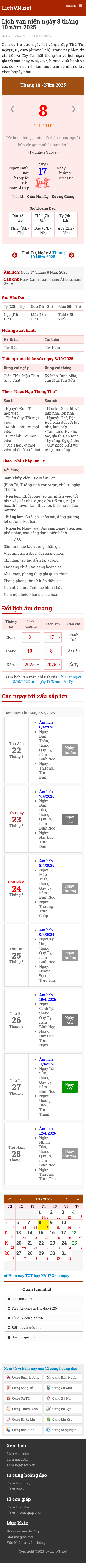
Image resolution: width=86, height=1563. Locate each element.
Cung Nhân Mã (20, 1419)
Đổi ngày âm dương (25, 1327)
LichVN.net (16, 8)
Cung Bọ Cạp (58, 1409)
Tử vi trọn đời (18, 1507)
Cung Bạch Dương (22, 1377)
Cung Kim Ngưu (61, 1377)
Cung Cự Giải (59, 1388)
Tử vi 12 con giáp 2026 (26, 1318)
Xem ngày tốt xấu (21, 1465)
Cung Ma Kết (59, 1419)
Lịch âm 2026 (20, 1299)
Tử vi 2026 (15, 1489)
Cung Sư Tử (18, 1398)
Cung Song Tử (19, 1388)
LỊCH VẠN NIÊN (40, 36)
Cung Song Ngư (61, 1430)
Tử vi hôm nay (19, 1483)
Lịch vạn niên (18, 1453)
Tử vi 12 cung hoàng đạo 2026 (32, 1308)
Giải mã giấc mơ (22, 1337)
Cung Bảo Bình (20, 1430)
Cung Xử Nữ (58, 1398)
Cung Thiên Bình (22, 1409)
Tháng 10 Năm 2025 (48, 255)
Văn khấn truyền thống (26, 1542)
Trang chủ (13, 36)
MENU (71, 5)
